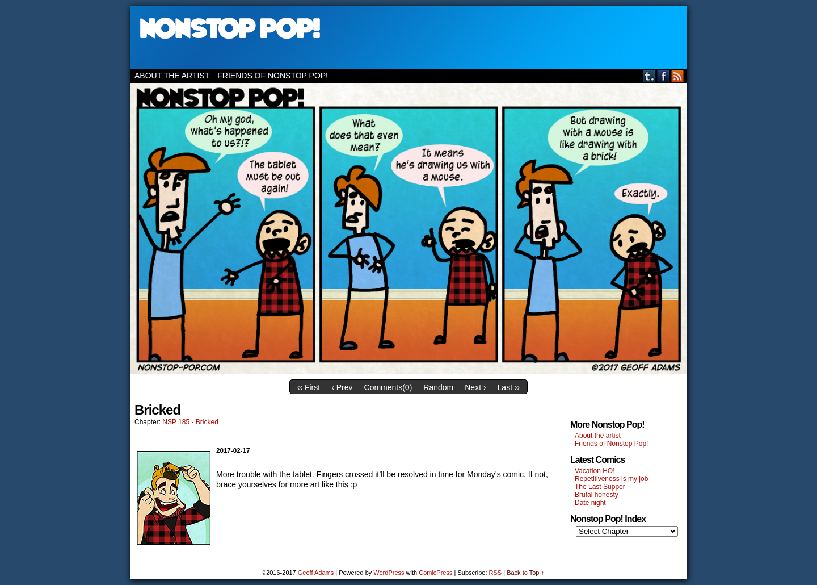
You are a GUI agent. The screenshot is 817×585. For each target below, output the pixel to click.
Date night (590, 503)
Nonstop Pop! (408, 37)
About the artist (171, 75)
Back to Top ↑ (525, 572)
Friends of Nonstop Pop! (272, 75)
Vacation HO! (594, 471)
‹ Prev (341, 387)
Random (438, 387)
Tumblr (649, 76)
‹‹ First (308, 387)
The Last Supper (600, 487)
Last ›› (509, 387)
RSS (678, 76)
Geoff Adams (316, 572)
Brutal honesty (596, 495)
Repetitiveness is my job (611, 479)
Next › (475, 387)
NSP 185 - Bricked (190, 422)
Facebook (663, 76)
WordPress (388, 572)
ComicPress (435, 572)
